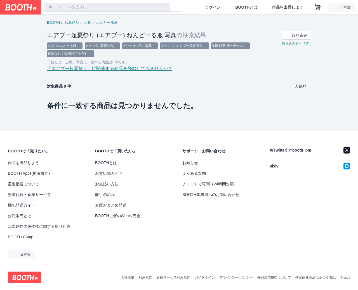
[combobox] (106, 7)
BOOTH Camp (20, 237)
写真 (87, 22)
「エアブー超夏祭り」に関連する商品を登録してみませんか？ (109, 68)
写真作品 (72, 22)
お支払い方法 (107, 184)
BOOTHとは (246, 7)
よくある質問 (194, 173)
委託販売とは (19, 216)
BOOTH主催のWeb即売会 (117, 216)
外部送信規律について (274, 277)
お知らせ (190, 162)
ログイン (213, 7)
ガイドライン (205, 277)
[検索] (164, 7)
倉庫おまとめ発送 (110, 205)
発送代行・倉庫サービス (29, 194)
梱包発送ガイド (21, 205)
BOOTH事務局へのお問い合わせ (210, 194)
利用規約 (145, 277)
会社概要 (127, 277)
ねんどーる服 (107, 22)
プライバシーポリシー (236, 277)
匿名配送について (23, 184)
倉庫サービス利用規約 (173, 277)
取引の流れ (105, 194)
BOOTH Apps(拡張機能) (29, 173)
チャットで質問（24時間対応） (210, 184)
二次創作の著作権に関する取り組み (39, 226)
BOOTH (53, 22)
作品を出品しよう (287, 7)
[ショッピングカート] (317, 7)
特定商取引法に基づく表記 (315, 277)
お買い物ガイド (109, 173)
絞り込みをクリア (295, 43)
